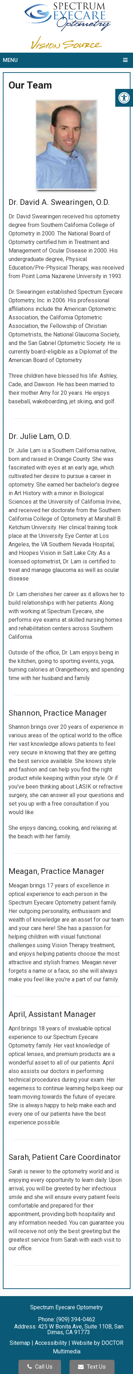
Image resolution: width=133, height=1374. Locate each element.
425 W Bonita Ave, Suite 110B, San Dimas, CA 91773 (80, 1329)
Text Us (92, 1366)
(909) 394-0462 (75, 1319)
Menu (10, 60)
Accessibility (51, 1342)
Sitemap (20, 1342)
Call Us (39, 1366)
